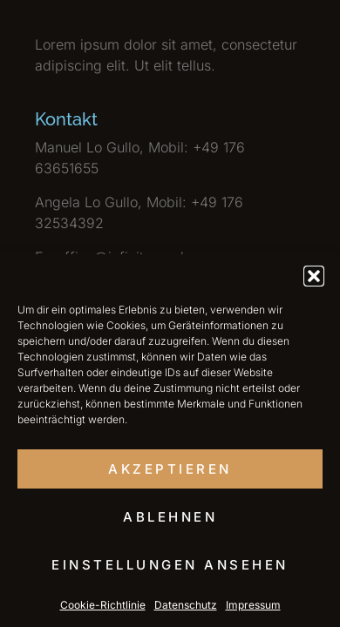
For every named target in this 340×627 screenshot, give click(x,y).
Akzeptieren (170, 469)
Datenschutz (185, 604)
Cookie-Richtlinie (103, 604)
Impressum (253, 604)
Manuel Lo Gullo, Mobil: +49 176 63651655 (140, 157)
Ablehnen (170, 517)
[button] (314, 276)
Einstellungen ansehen (170, 564)
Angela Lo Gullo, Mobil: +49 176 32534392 (139, 212)
